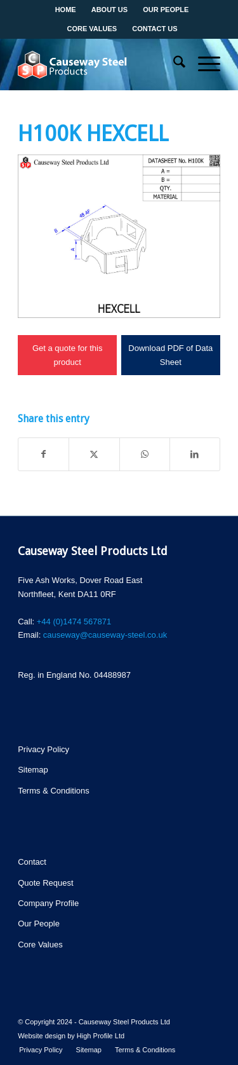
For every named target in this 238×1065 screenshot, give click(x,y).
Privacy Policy (43, 749)
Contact (32, 862)
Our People (165, 9)
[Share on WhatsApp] (144, 454)
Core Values (40, 944)
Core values (92, 28)
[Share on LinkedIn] (195, 454)
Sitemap (33, 769)
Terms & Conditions (53, 790)
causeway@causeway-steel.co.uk (105, 635)
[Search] (173, 64)
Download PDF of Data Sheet (170, 354)
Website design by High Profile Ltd (71, 1036)
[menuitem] (173, 64)
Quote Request (45, 883)
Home (65, 9)
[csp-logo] (99, 64)
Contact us (154, 28)
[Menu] (202, 64)
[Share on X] (94, 454)
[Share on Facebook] (43, 454)
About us (109, 9)
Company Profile (48, 903)
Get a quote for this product (67, 354)
